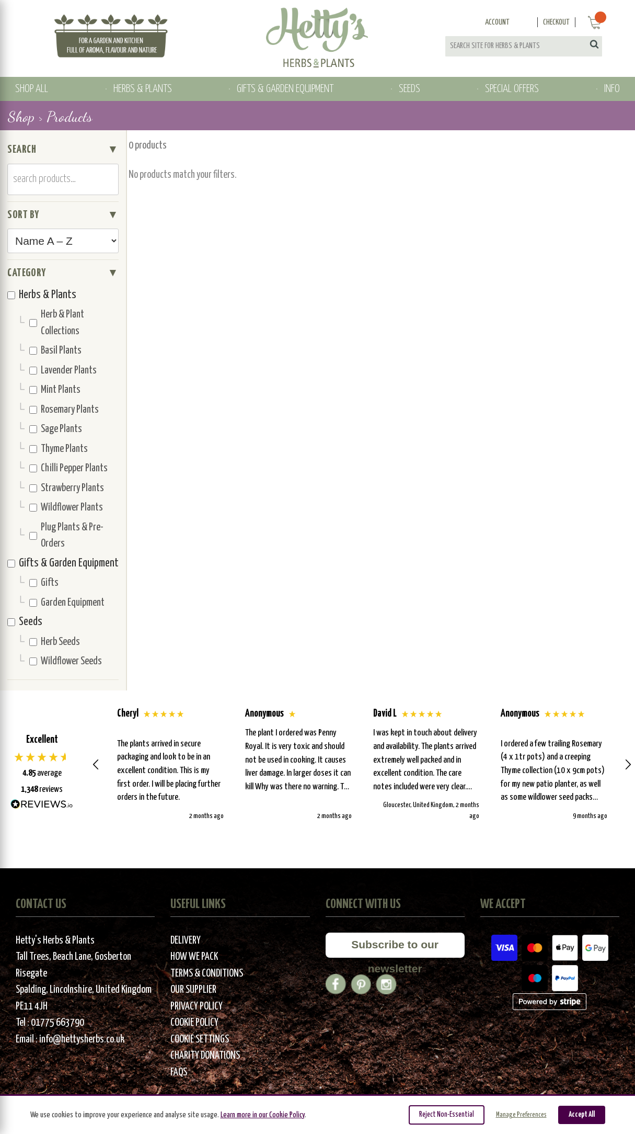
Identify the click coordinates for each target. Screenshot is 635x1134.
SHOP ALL (31, 89)
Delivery (185, 941)
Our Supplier (193, 990)
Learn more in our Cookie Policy (263, 1115)
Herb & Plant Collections (56, 323)
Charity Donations (205, 1056)
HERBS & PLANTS (142, 89)
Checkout (556, 22)
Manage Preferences (521, 1115)
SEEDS (409, 89)
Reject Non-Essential (446, 1114)
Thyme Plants (58, 449)
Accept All (582, 1114)
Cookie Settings (199, 1040)
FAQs (178, 1073)
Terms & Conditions (206, 974)
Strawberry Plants (66, 488)
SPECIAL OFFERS (512, 89)
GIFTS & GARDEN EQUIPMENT (285, 89)
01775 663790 (57, 1023)
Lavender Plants (63, 371)
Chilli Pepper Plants (68, 468)
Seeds (24, 622)
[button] (96, 764)
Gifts (44, 583)
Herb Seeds (54, 642)
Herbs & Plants (41, 295)
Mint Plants (54, 390)
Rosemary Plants (64, 410)
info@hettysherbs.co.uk (81, 1040)
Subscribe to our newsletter (394, 948)
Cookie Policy (194, 1023)
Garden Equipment (67, 603)
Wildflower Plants (66, 508)
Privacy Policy (196, 1007)
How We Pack (194, 957)
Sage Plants (55, 429)
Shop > (25, 117)
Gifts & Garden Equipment (63, 563)
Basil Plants (55, 351)
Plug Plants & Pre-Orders (66, 536)
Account (497, 22)
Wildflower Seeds (65, 661)
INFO (612, 89)
